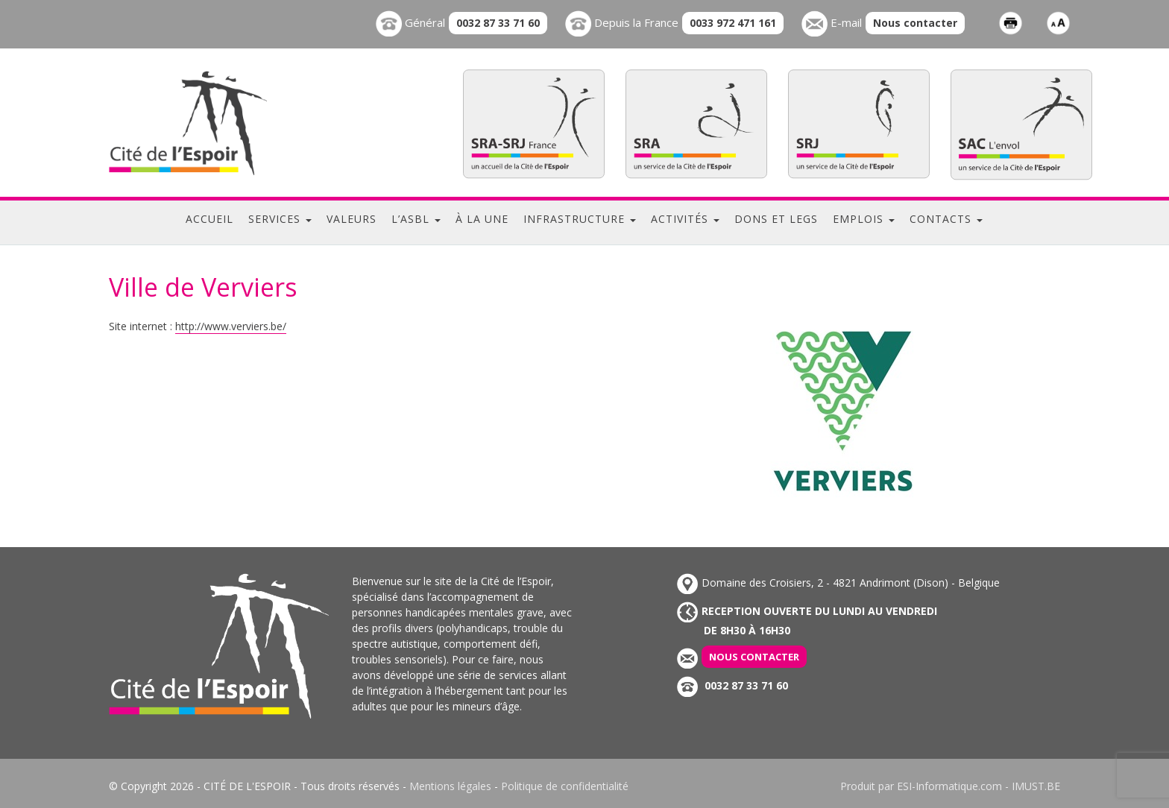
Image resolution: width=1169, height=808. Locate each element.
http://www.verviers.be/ (230, 326)
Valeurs (351, 219)
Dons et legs (776, 219)
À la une (482, 219)
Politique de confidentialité (564, 786)
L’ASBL (416, 219)
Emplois (864, 219)
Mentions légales (450, 786)
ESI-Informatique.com (949, 786)
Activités (685, 219)
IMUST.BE (1036, 786)
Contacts (946, 219)
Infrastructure (579, 219)
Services (280, 219)
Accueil (209, 219)
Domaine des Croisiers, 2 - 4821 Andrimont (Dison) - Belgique (838, 582)
